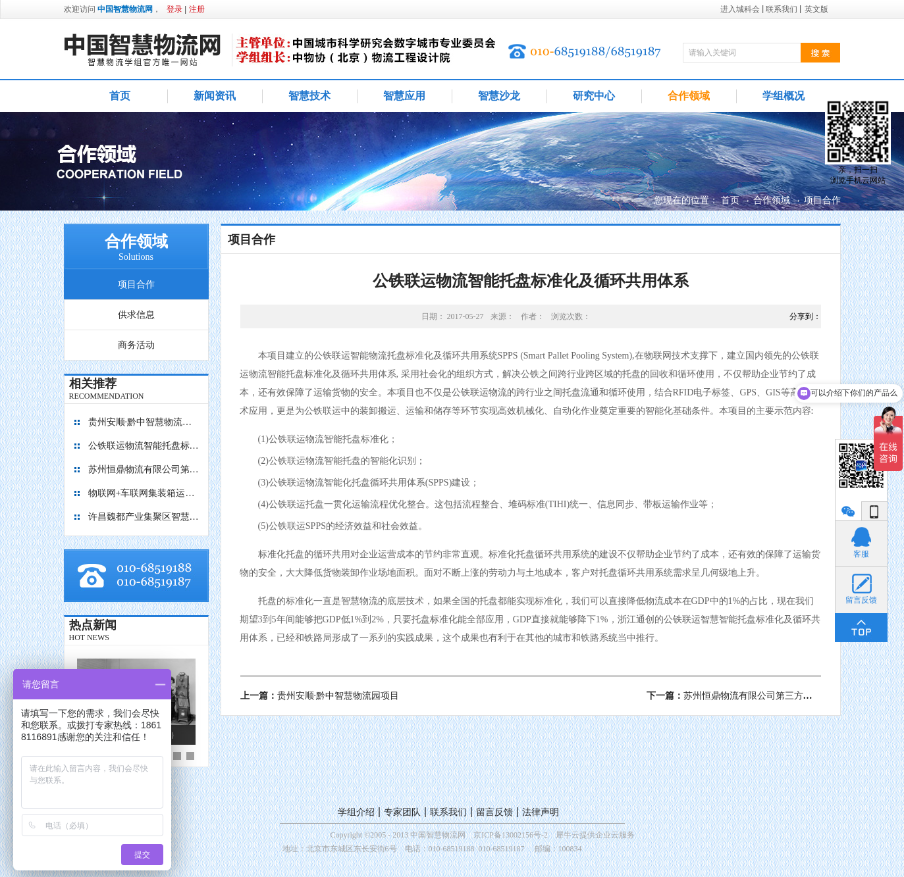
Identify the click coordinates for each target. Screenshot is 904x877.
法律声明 (540, 812)
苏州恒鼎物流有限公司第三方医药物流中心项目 (144, 469)
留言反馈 (494, 812)
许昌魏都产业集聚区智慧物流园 (144, 517)
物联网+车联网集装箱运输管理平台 (144, 493)
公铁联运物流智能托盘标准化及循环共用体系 (144, 446)
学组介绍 (356, 812)
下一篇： (762, 696)
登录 (174, 9)
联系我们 (448, 812)
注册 (197, 9)
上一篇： (320, 696)
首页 (119, 95)
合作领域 (771, 200)
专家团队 (402, 812)
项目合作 (822, 200)
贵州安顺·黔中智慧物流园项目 (144, 422)
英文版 (816, 9)
